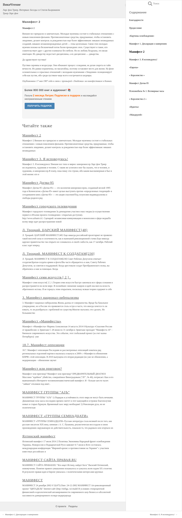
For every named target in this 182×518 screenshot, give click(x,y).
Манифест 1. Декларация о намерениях (148, 44)
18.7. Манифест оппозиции (43, 345)
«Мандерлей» (135, 115)
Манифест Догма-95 (139, 83)
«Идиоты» (134, 107)
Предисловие (135, 28)
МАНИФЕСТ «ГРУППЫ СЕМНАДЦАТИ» (55, 416)
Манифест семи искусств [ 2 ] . (46, 277)
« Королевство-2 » (138, 99)
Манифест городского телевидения (49, 206)
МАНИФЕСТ (32, 480)
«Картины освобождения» (141, 36)
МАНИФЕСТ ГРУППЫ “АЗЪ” (46, 392)
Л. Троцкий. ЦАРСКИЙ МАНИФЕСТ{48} (55, 230)
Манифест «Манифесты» (41, 321)
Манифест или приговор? (42, 368)
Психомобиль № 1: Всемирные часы (146, 91)
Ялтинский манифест (39, 436)
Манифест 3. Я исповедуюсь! (143, 59)
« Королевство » (137, 75)
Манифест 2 (31, 135)
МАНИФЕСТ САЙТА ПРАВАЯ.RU (49, 460)
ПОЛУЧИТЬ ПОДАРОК (39, 106)
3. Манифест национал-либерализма (50, 297)
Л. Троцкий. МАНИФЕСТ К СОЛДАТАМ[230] (58, 253)
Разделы (72, 506)
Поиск (153, 3)
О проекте (61, 506)
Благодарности (136, 20)
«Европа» (133, 67)
